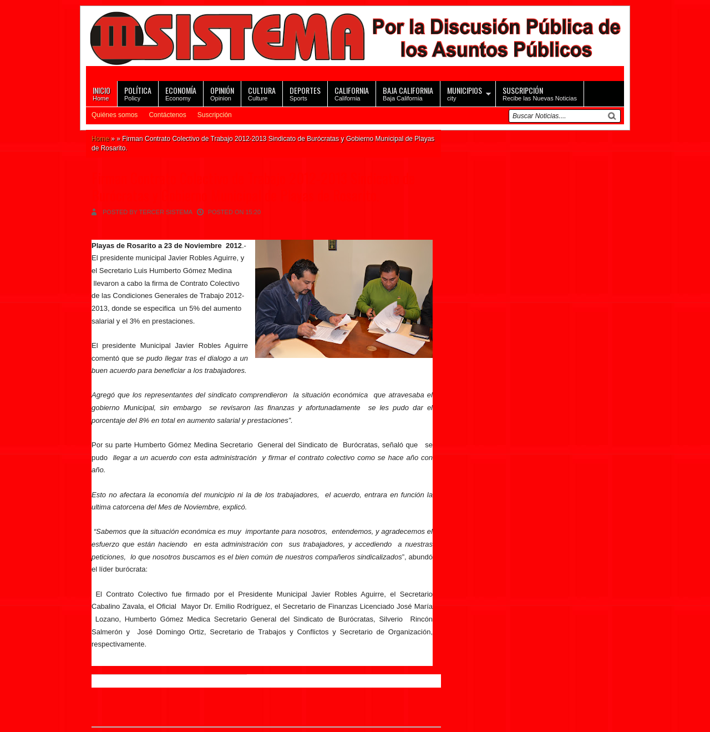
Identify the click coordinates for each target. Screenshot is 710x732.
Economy (180, 93)
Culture (262, 93)
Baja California (408, 93)
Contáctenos (167, 115)
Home (101, 93)
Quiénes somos (115, 115)
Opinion (222, 93)
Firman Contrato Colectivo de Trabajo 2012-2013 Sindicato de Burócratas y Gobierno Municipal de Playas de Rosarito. (253, 186)
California (351, 93)
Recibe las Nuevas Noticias (540, 93)
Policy (137, 93)
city (464, 93)
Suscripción (214, 115)
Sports (305, 93)
